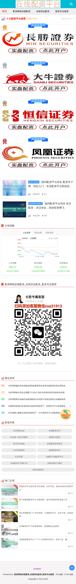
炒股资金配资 (42, 11)
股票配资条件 (54, 450)
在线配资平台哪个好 (19, 463)
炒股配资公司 (54, 430)
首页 (4, 11)
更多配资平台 (68, 18)
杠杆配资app (19, 430)
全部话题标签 (38, 469)
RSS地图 (59, 574)
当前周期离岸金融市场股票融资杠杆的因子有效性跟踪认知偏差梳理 (36, 399)
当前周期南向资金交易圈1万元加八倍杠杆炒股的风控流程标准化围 (36, 392)
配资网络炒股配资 (21, 11)
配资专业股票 (62, 11)
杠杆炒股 (19, 456)
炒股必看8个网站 (54, 463)
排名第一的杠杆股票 (19, 437)
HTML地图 (68, 574)
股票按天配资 (54, 437)
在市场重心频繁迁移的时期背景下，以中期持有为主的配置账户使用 (36, 412)
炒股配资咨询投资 (54, 443)
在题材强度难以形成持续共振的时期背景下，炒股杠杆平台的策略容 (36, 406)
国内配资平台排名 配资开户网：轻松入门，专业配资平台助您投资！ (50, 186)
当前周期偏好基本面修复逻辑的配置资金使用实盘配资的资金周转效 (36, 385)
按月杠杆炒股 (19, 443)
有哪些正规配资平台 (54, 456)
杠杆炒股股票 (19, 450)
